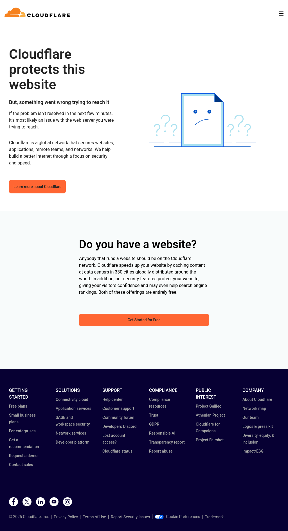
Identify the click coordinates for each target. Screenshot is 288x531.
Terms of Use (94, 517)
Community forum (118, 417)
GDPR (154, 424)
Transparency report (167, 442)
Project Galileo (208, 406)
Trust (153, 415)
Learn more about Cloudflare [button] (37, 186)
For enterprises (22, 431)
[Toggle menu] (281, 13)
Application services (73, 408)
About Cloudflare (257, 399)
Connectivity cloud (72, 399)
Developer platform (72, 442)
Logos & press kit (257, 426)
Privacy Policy (66, 517)
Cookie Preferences (177, 516)
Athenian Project (210, 415)
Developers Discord (119, 426)
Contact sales (21, 464)
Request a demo (23, 455)
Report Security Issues (130, 517)
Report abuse (160, 451)
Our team (250, 417)
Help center (112, 399)
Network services (71, 433)
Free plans (18, 406)
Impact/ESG (253, 451)
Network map (254, 408)
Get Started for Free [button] (144, 320)
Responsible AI (162, 433)
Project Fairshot (210, 440)
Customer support (118, 408)
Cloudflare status (117, 451)
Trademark (214, 517)
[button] (202, 120)
